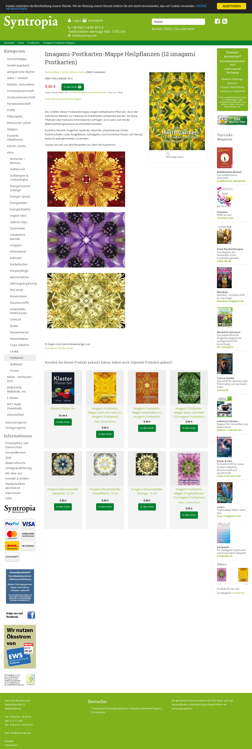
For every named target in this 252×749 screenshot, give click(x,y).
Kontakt (9, 741)
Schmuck (15, 319)
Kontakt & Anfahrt (17, 478)
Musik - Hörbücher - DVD (20, 379)
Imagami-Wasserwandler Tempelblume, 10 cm (105, 491)
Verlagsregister (15, 428)
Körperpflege (19, 271)
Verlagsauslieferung (18, 468)
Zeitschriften (15, 414)
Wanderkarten (19, 332)
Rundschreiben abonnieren (15, 486)
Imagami (15, 245)
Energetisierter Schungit (20, 188)
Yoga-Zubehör (19, 345)
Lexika (14, 351)
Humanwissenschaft (20, 91)
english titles (18, 215)
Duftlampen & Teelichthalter (19, 177)
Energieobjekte (20, 209)
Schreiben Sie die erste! (59, 348)
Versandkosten (15, 452)
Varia (21, 42)
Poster (14, 370)
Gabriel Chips (18, 222)
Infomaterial (18, 251)
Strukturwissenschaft (21, 97)
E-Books (12, 398)
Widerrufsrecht (15, 463)
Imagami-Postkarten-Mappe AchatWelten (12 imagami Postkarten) (147, 412)
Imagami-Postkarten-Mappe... (59, 42)
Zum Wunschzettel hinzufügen (63, 99)
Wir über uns (13, 473)
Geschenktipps (17, 59)
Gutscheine (17, 228)
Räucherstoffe (19, 303)
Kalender (16, 258)
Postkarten (34, 42)
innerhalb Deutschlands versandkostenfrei (87, 92)
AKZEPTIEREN (231, 6)
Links (8, 498)
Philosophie (14, 116)
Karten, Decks (16, 146)
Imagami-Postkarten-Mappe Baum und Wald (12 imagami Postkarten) (189, 412)
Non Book (16, 290)
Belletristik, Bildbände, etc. (17, 389)
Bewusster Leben (19, 123)
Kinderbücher (19, 264)
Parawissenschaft (19, 104)
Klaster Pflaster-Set (63, 408)
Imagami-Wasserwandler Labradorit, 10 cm (63, 491)
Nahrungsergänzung (23, 283)
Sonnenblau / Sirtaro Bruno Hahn (64, 72)
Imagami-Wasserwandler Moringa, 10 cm (147, 491)
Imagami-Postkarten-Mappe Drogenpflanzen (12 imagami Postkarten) (189, 493)
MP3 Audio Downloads (14, 406)
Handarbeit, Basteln (18, 237)
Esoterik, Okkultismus (15, 138)
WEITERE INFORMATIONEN (24, 10)
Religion (12, 129)
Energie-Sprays (20, 196)
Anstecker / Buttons (17, 161)
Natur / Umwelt (17, 78)
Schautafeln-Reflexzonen (18, 311)
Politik (11, 110)
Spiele (14, 326)
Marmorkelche (19, 277)
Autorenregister (16, 422)
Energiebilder (19, 203)
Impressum (13, 493)
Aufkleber (16, 364)
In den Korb (73, 86)
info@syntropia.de (84, 35)
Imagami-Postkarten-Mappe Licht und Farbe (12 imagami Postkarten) (105, 412)
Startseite (9, 42)
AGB (8, 457)
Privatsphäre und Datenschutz (16, 445)
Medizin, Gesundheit (20, 84)
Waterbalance (19, 339)
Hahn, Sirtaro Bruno (105, 421)
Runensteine (18, 296)
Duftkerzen (17, 169)
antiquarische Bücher (21, 72)
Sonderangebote (18, 65)
